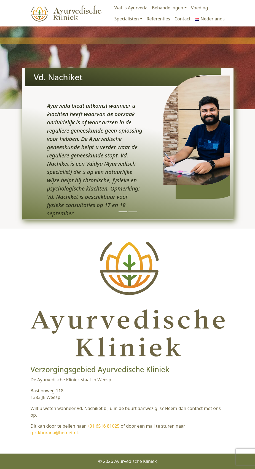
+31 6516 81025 (103, 426)
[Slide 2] (132, 212)
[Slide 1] (123, 212)
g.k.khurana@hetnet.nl (54, 433)
